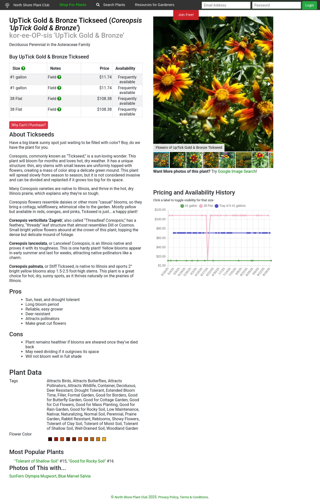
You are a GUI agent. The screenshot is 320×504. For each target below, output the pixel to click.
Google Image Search (237, 171)
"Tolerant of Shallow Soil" (36, 461)
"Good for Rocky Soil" (87, 461)
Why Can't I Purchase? (29, 125)
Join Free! (186, 15)
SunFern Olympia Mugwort (32, 476)
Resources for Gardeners (154, 5)
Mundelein (157, 15)
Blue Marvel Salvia (74, 476)
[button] (269, 84)
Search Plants (110, 5)
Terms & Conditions (194, 497)
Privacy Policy (168, 497)
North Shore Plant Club (27, 5)
